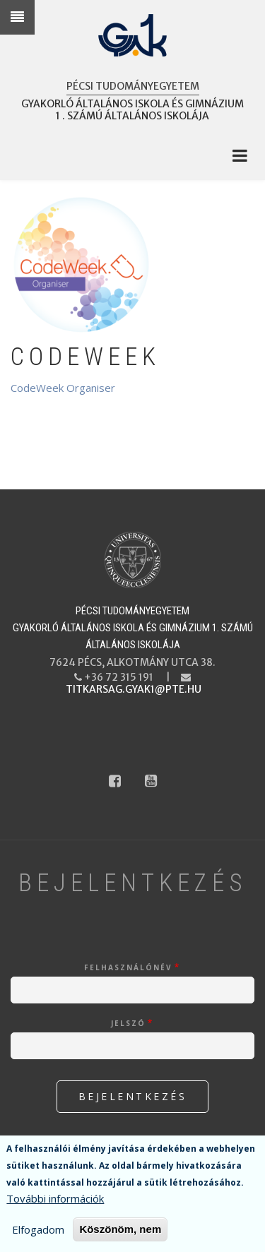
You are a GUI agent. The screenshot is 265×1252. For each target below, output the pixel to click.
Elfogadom (38, 1231)
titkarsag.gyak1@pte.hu (133, 689)
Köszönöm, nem (120, 1231)
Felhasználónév (128, 967)
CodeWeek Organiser (63, 388)
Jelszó (128, 1023)
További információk (55, 1200)
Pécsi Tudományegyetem (132, 86)
